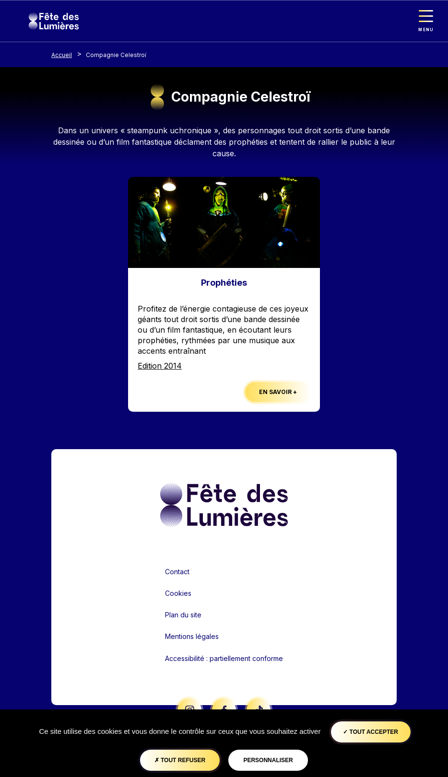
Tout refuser (179, 760)
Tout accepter (370, 732)
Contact (177, 572)
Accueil (61, 54)
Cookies (178, 593)
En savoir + (278, 391)
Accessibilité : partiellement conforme (224, 658)
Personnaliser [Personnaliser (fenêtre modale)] (268, 760)
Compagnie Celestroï (116, 54)
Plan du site (183, 615)
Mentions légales (192, 636)
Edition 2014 (160, 366)
